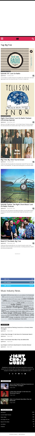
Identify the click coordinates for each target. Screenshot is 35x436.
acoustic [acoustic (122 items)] (5, 295)
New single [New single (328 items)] (10, 313)
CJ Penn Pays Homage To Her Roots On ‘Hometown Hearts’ (16, 334)
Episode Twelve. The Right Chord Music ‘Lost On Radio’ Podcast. (17, 205)
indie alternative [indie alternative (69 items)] (26, 305)
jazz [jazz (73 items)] (31, 307)
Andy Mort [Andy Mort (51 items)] (7, 297)
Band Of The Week (4, 239)
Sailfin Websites (22, 434)
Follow (31, 282)
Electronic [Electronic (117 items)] (17, 301)
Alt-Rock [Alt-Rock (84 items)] (13, 295)
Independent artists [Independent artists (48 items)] (6, 305)
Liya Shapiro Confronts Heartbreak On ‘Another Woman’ (16, 345)
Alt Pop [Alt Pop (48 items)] (19, 295)
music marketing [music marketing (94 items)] (12, 311)
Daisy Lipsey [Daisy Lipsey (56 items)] (5, 299)
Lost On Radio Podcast (5, 71)
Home (2, 42)
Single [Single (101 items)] (27, 317)
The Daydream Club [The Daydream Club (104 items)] (19, 319)
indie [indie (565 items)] (16, 304)
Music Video (3, 417)
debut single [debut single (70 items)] (18, 299)
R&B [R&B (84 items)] (29, 313)
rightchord (3, 75)
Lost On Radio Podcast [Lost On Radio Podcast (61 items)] (17, 309)
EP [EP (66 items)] (24, 301)
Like (32, 279)
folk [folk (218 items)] (20, 303)
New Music (3, 157)
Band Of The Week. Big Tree (11, 241)
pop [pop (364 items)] (22, 313)
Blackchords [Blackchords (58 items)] (19, 297)
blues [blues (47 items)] (25, 297)
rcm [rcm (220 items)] (10, 315)
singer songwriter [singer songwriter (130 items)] (17, 317)
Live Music (3, 424)
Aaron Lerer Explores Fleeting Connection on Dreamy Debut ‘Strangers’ (22, 384)
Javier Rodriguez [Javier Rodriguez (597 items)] (17, 307)
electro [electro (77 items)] (10, 301)
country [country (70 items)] (30, 297)
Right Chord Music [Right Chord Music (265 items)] (24, 315)
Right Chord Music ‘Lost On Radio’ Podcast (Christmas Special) (16, 119)
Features (3, 426)
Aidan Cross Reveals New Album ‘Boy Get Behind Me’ (15, 339)
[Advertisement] (17, 18)
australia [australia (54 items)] (13, 297)
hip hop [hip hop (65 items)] (31, 303)
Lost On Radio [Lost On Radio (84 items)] (6, 309)
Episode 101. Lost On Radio (10, 73)
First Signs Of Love (5, 419)
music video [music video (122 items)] (23, 311)
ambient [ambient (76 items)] (25, 295)
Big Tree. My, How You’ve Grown (12, 160)
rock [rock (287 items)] (5, 317)
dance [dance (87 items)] (11, 299)
